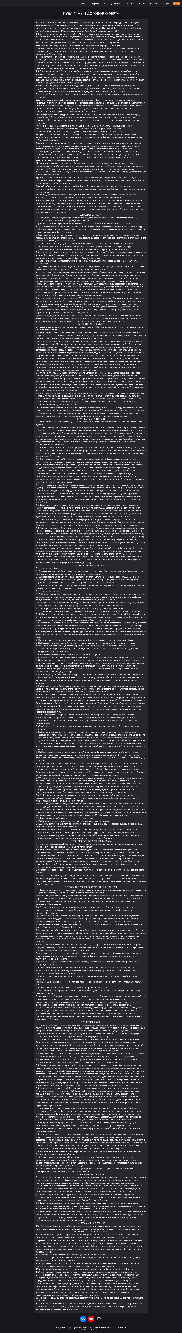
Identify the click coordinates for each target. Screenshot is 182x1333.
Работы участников (113, 3)
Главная (84, 3)
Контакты (122, 1327)
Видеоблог (130, 3)
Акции (166, 3)
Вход (176, 3)
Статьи (142, 3)
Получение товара (63, 1327)
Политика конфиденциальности (103, 1327)
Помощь (154, 3)
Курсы (96, 3)
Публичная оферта (80, 1327)
